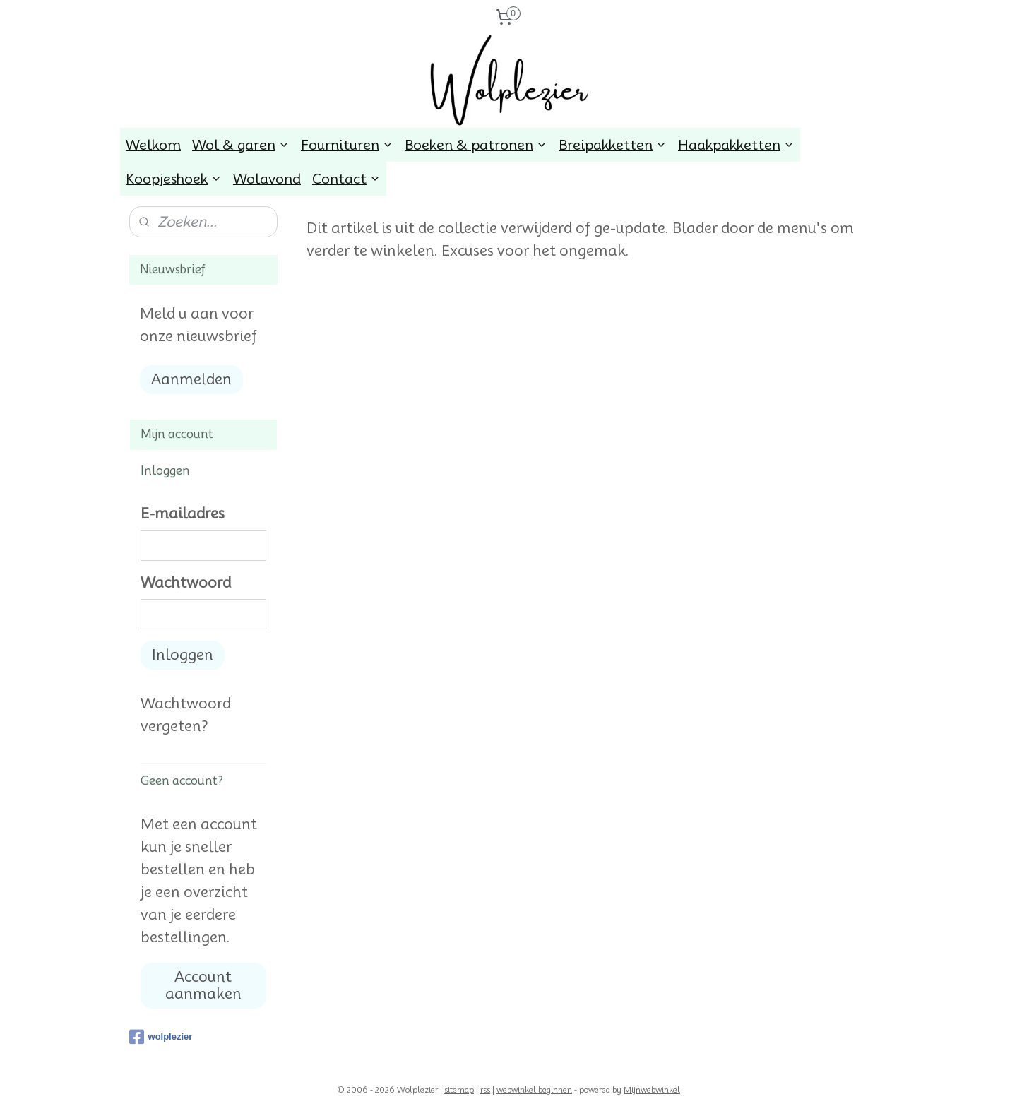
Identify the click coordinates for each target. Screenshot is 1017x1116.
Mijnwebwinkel (652, 1090)
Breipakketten (613, 145)
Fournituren (347, 145)
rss (485, 1090)
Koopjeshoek (174, 178)
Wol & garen (241, 145)
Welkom (153, 145)
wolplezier (161, 1036)
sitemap (459, 1090)
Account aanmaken (203, 985)
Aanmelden (191, 379)
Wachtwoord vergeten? (186, 715)
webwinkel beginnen (534, 1090)
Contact (346, 178)
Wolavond (267, 178)
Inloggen (182, 654)
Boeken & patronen (476, 145)
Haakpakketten (736, 145)
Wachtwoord (186, 582)
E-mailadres (183, 513)
